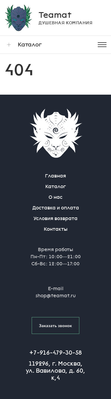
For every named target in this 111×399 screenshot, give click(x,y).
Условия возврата (55, 218)
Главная (55, 176)
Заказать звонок (55, 325)
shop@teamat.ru (56, 295)
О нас (55, 197)
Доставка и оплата (55, 208)
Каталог (23, 44)
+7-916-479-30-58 (55, 352)
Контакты (55, 229)
